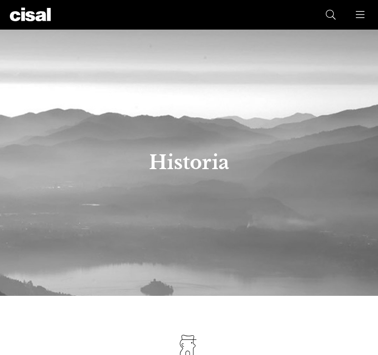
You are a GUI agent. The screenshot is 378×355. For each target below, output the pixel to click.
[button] (361, 15)
